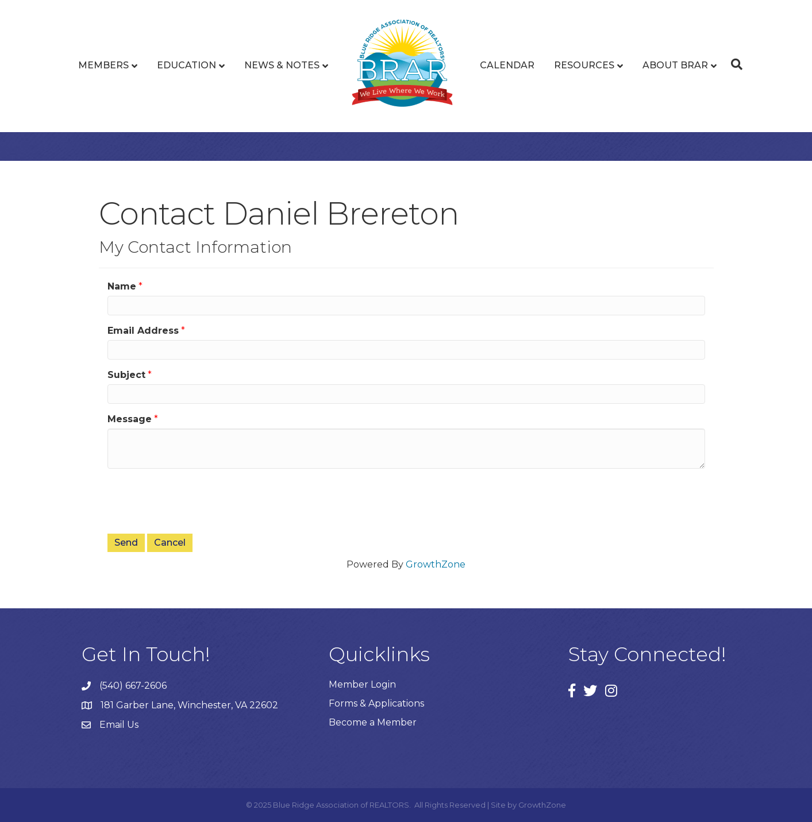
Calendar (507, 65)
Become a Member (373, 722)
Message (129, 419)
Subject (126, 374)
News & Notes (282, 65)
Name (121, 286)
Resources (584, 65)
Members (103, 65)
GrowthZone (435, 564)
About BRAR (675, 65)
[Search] (733, 64)
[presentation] (194, 499)
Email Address (143, 330)
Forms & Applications (376, 703)
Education (186, 65)
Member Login (362, 684)
